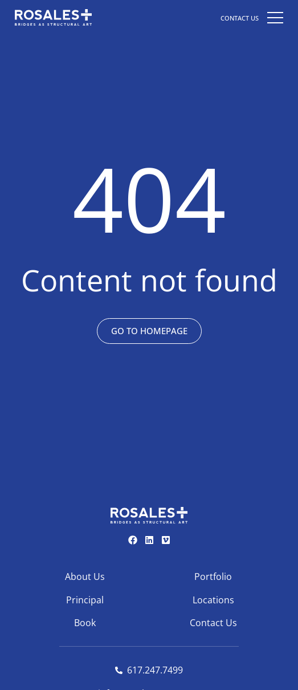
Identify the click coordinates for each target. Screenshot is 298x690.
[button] (275, 17)
